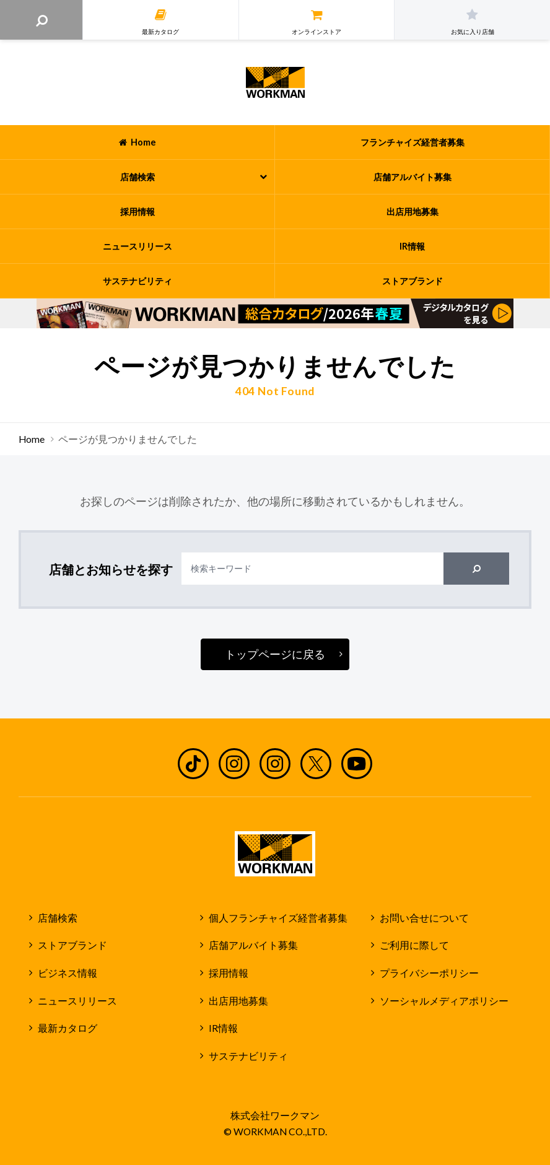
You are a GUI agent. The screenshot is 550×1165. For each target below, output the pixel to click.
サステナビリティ (248, 1056)
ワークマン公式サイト (275, 82)
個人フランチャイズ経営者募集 (278, 917)
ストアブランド (72, 945)
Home (32, 439)
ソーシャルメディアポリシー (444, 1000)
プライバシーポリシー (429, 973)
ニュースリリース (77, 1000)
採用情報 (228, 973)
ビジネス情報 (67, 973)
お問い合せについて (424, 917)
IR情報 (223, 1028)
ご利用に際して (414, 945)
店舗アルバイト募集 (253, 945)
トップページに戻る (275, 654)
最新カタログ (67, 1028)
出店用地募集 (238, 1000)
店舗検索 (57, 917)
